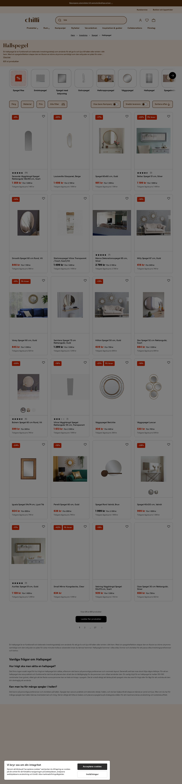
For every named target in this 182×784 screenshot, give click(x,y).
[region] (57, 770)
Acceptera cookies (92, 767)
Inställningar (92, 774)
